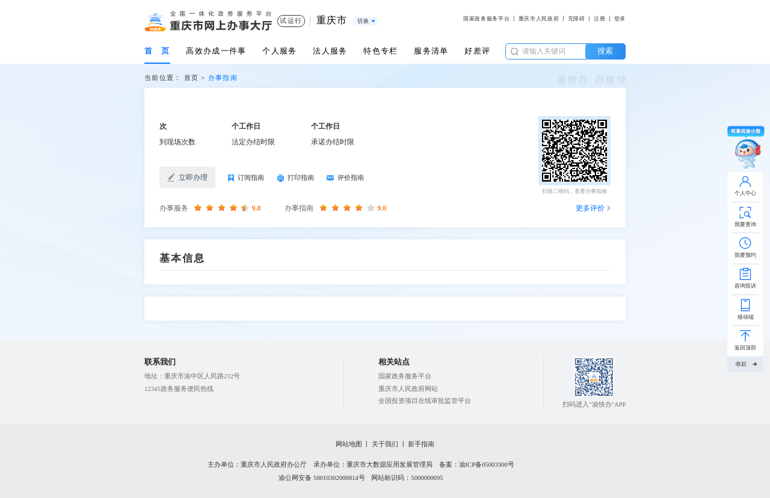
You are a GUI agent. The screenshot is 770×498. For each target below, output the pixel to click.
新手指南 (421, 444)
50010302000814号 (339, 478)
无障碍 (576, 19)
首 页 (157, 50)
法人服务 (330, 50)
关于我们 (385, 444)
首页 (191, 78)
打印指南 (295, 178)
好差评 (477, 50)
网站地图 (349, 444)
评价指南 (345, 178)
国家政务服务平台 (486, 19)
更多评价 (590, 208)
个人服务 (279, 50)
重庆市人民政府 (539, 19)
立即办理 (187, 177)
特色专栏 (380, 50)
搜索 (605, 50)
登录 (620, 19)
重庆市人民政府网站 (408, 389)
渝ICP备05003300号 (486, 464)
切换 (363, 21)
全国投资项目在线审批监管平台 (424, 401)
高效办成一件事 (216, 50)
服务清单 (431, 50)
